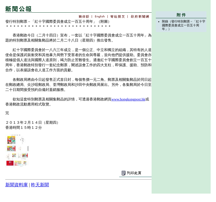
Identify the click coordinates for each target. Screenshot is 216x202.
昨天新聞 (40, 184)
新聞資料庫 (16, 184)
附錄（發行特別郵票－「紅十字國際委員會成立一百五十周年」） (183, 25)
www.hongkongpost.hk (128, 99)
